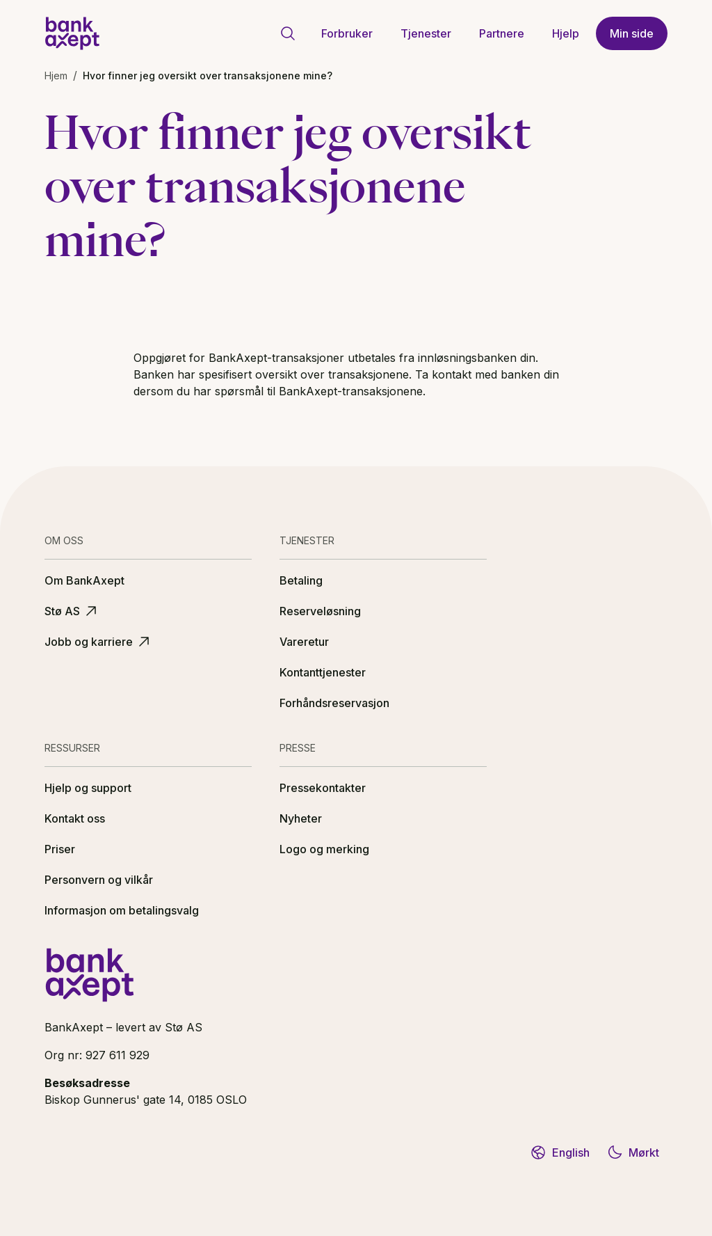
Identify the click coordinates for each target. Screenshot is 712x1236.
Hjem (55, 75)
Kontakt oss (74, 818)
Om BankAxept (84, 580)
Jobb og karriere (98, 641)
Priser (59, 849)
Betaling (301, 580)
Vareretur (304, 642)
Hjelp (565, 33)
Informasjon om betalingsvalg (121, 910)
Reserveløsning (320, 611)
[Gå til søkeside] (288, 33)
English (560, 1152)
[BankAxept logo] (72, 33)
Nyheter (301, 818)
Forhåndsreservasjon (334, 703)
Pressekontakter (323, 788)
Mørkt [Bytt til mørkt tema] (632, 1152)
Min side (632, 33)
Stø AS (71, 611)
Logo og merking (324, 849)
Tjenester (425, 33)
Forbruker (347, 33)
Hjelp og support (87, 788)
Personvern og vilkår (98, 880)
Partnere (501, 33)
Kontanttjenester (323, 672)
